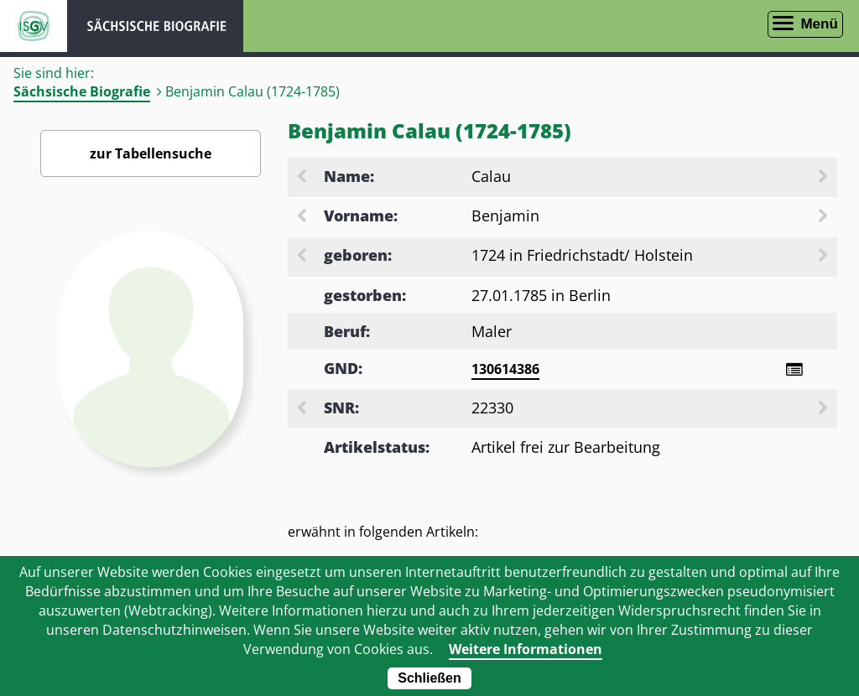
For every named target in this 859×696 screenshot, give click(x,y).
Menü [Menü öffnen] (818, 24)
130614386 (505, 369)
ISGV (33, 26)
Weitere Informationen (525, 649)
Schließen (429, 678)
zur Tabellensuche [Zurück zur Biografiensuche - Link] (150, 153)
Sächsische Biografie (81, 91)
